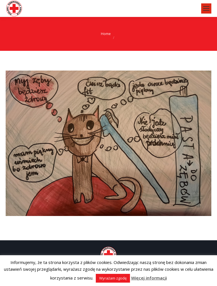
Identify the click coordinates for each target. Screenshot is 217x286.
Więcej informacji (149, 278)
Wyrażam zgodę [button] (113, 278)
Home (106, 33)
